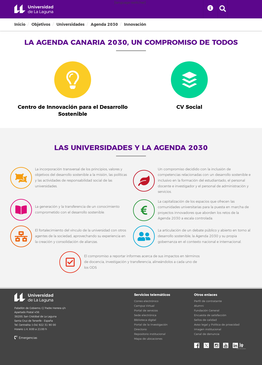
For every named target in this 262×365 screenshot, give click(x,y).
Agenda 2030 (104, 24)
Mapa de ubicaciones (148, 338)
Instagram (217, 344)
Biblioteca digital (145, 320)
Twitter (208, 344)
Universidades (70, 24)
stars (45, 352)
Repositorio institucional (150, 334)
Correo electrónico (146, 301)
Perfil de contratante (208, 301)
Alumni (199, 306)
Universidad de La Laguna (33, 9)
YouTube (227, 344)
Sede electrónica (145, 315)
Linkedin (237, 344)
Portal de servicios (146, 310)
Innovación (135, 24)
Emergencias (25, 338)
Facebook (198, 344)
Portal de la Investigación (151, 324)
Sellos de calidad (205, 320)
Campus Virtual (144, 306)
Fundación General (206, 310)
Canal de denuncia (206, 334)
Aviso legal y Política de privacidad (216, 324)
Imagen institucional (207, 329)
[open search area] (223, 9)
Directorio (140, 329)
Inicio (19, 24)
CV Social (189, 107)
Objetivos (41, 24)
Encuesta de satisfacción (210, 315)
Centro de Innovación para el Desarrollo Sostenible (73, 111)
